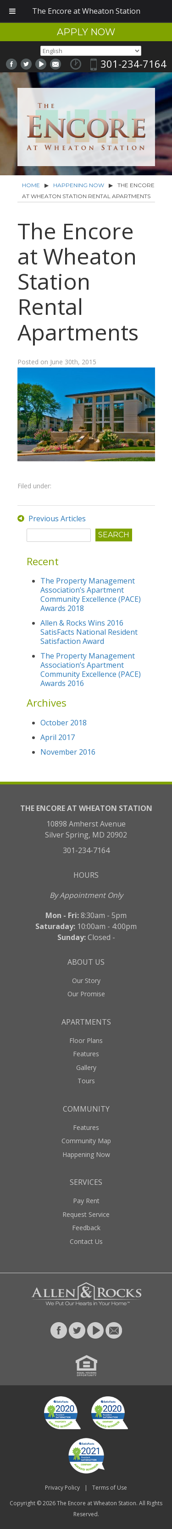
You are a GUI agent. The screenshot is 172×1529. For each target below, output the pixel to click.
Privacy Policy (62, 1487)
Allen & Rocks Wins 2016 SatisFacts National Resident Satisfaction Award (89, 632)
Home (31, 185)
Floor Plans (86, 1040)
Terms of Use (109, 1487)
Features (86, 1053)
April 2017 (57, 737)
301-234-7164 (133, 63)
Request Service (86, 1214)
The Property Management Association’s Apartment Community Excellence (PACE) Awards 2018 (90, 594)
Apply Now (86, 32)
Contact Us (86, 1241)
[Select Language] (90, 51)
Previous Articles (57, 518)
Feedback (86, 1227)
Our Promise (86, 993)
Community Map (86, 1140)
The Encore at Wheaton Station (96, 1503)
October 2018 (63, 723)
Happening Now (78, 185)
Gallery (86, 1067)
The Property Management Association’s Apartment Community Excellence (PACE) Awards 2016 (90, 669)
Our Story (86, 980)
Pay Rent (86, 1200)
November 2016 (67, 752)
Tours (86, 1080)
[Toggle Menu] (12, 11)
